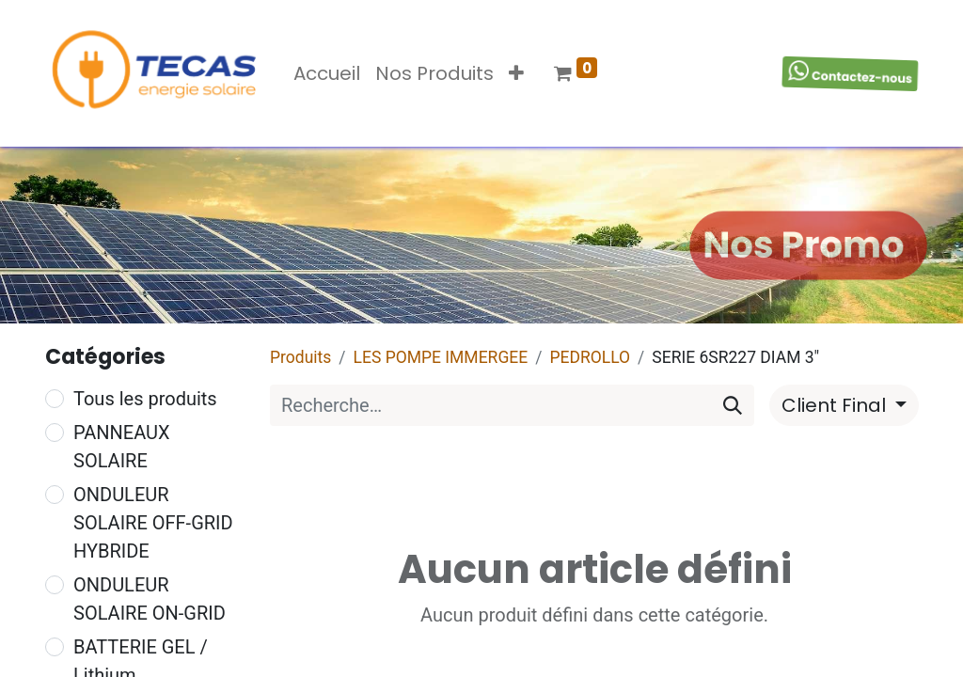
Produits (300, 357)
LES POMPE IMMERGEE (441, 357)
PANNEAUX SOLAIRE (121, 446)
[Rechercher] (732, 405)
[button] (516, 73)
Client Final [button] (836, 405)
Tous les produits (145, 398)
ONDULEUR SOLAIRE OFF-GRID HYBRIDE (153, 522)
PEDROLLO (589, 357)
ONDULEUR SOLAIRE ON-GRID (149, 599)
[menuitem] (327, 73)
